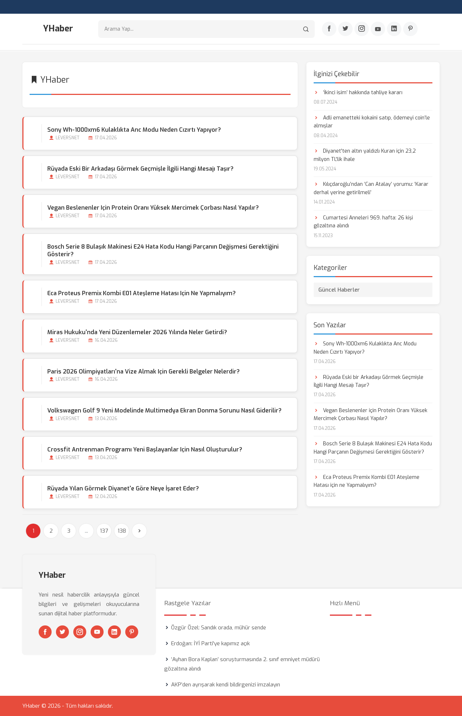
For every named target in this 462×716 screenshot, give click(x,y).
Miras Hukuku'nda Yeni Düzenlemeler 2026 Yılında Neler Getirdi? (137, 332)
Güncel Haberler (339, 289)
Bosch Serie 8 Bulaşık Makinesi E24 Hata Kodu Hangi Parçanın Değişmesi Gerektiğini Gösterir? (163, 250)
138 (122, 530)
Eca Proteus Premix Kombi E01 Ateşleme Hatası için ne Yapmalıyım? (141, 293)
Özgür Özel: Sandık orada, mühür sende (218, 627)
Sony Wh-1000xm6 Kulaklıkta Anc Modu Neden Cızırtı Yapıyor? (134, 129)
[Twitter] (345, 29)
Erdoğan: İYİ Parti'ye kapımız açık (210, 643)
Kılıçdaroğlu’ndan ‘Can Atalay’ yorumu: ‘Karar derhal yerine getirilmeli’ (371, 188)
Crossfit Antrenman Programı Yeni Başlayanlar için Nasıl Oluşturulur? (144, 449)
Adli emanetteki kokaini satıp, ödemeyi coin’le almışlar (372, 121)
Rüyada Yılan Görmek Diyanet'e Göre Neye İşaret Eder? (123, 488)
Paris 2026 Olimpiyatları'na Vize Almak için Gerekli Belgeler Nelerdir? (143, 371)
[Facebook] (329, 29)
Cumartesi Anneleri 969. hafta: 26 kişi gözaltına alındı (363, 221)
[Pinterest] (410, 29)
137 (104, 530)
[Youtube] (378, 29)
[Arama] (306, 29)
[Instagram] (361, 29)
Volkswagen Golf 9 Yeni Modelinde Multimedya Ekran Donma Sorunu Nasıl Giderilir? (164, 410)
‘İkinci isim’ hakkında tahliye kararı (358, 92)
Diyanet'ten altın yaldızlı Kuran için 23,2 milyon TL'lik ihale (365, 154)
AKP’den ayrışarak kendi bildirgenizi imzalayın (225, 684)
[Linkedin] (394, 29)
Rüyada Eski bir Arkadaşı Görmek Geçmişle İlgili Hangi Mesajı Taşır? (140, 168)
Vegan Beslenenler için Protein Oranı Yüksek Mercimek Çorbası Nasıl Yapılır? (153, 207)
